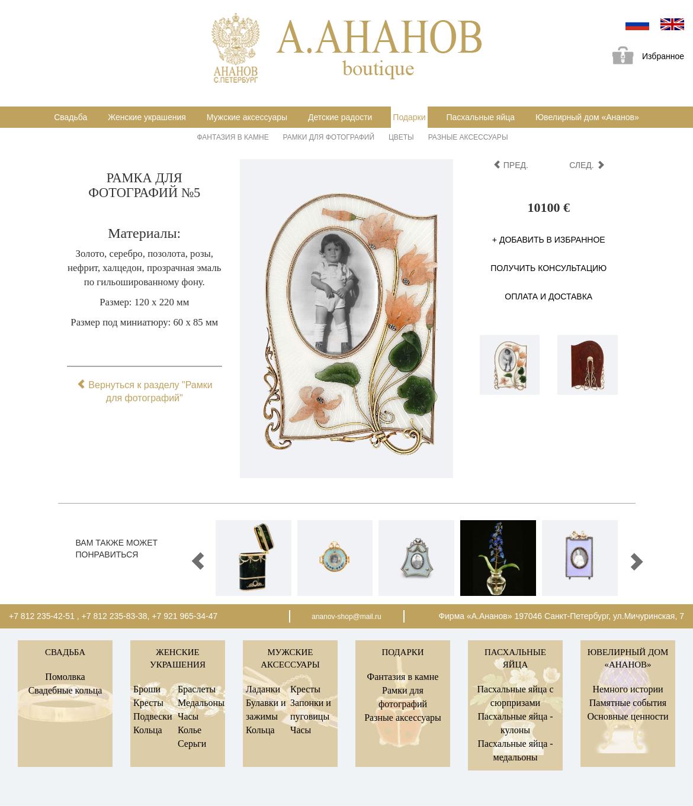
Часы (188, 716)
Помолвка (65, 677)
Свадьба (70, 117)
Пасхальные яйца (480, 117)
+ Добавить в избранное (548, 239)
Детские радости (340, 117)
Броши (147, 689)
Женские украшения (147, 117)
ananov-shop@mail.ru (346, 616)
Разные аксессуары (468, 137)
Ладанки (263, 689)
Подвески (152, 716)
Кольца (147, 730)
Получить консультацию (548, 268)
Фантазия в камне (233, 137)
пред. (510, 165)
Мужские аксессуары (247, 117)
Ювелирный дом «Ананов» (587, 117)
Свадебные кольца (65, 690)
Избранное (644, 57)
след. (586, 165)
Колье (189, 730)
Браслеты (197, 689)
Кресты (148, 703)
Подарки (409, 117)
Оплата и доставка (548, 296)
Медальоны (201, 703)
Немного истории (627, 689)
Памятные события (627, 703)
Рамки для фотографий (328, 137)
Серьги (192, 744)
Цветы (401, 137)
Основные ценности (627, 716)
